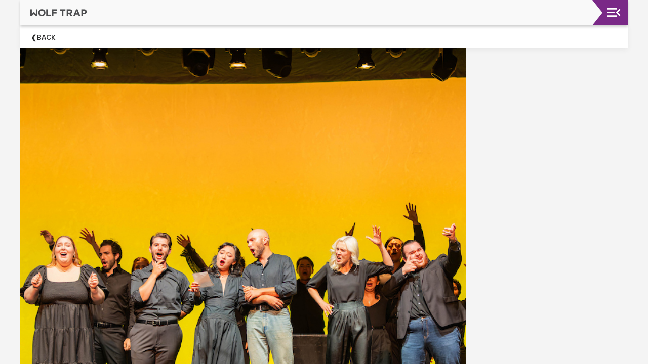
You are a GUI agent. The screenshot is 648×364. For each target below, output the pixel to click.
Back (46, 37)
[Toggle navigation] (614, 12)
